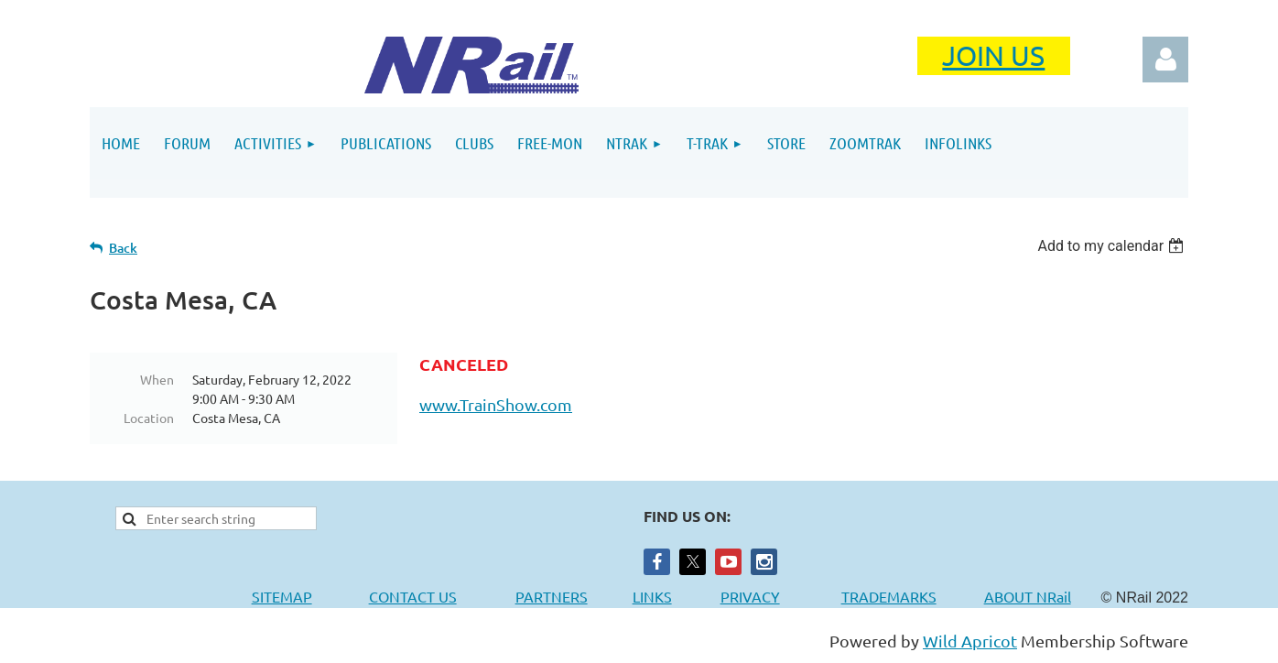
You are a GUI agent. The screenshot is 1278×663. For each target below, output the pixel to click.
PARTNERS (574, 596)
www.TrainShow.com (495, 404)
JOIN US (993, 55)
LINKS (652, 596)
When (157, 379)
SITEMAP (282, 596)
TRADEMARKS (898, 596)
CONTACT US (413, 596)
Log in (1165, 59)
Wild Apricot (970, 640)
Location (149, 417)
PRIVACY (750, 596)
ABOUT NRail (1027, 596)
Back (123, 247)
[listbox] (1112, 245)
